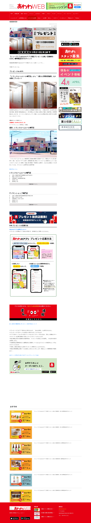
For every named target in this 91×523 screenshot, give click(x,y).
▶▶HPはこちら (13, 169)
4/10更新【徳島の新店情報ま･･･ (48, 512)
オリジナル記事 (32, 18)
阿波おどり (70, 18)
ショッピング (13, 18)
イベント (31, 13)
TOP (11, 13)
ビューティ (75, 13)
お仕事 (44, 18)
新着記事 (17, 13)
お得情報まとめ (22, 18)
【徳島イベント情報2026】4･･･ (47, 516)
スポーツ (55, 18)
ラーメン (59, 13)
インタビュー (63, 18)
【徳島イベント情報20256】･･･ (47, 508)
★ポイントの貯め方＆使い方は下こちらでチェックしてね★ (23, 355)
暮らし (49, 18)
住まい (39, 18)
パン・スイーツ (67, 13)
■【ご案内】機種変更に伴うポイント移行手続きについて (23, 324)
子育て (43, 13)
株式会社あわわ (62, 509)
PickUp (77, 18)
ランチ (53, 13)
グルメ (48, 13)
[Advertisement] (33, 388)
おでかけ (38, 13)
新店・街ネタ (24, 13)
